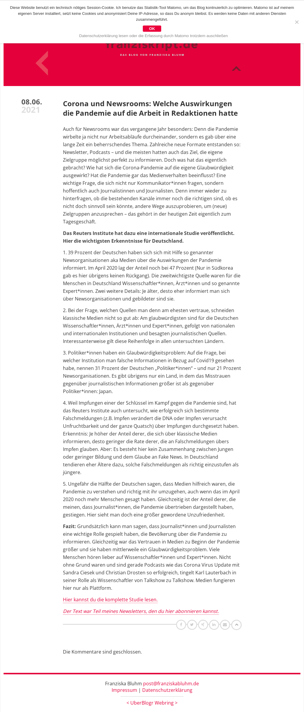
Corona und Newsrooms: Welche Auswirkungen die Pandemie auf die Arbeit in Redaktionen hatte (150, 108)
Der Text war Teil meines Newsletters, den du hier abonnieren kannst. (141, 611)
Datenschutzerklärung (167, 690)
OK (152, 28)
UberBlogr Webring (152, 703)
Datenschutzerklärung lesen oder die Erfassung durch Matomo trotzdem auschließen (153, 36)
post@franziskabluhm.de (171, 683)
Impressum (124, 690)
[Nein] (297, 22)
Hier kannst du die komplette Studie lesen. (110, 599)
